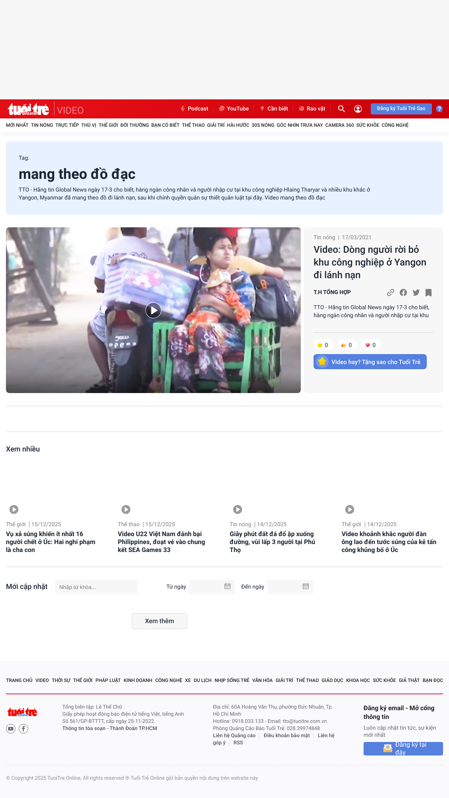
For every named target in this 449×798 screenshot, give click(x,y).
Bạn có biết (165, 125)
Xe (188, 680)
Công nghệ (394, 125)
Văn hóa (262, 680)
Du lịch (203, 680)
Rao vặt (311, 109)
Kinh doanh (138, 680)
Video (42, 680)
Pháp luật (108, 680)
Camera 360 (339, 125)
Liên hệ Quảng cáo (234, 736)
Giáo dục (332, 680)
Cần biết (273, 109)
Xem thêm (159, 621)
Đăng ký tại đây (411, 748)
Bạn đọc (433, 680)
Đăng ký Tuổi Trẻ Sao (401, 109)
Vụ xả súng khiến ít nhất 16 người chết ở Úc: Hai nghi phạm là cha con (50, 542)
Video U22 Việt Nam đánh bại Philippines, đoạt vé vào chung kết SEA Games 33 (161, 542)
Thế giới (108, 125)
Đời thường (134, 125)
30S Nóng (263, 125)
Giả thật (409, 680)
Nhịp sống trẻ (232, 680)
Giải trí (215, 125)
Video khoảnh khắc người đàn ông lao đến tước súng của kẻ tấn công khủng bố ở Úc (389, 542)
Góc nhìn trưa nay (300, 125)
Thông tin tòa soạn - (86, 729)
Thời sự (61, 680)
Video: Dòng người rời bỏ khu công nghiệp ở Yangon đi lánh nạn (370, 262)
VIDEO (70, 110)
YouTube (233, 109)
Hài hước (238, 125)
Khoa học (358, 680)
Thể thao (193, 125)
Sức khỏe (367, 125)
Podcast (194, 109)
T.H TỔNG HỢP (332, 292)
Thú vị (88, 125)
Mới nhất (17, 125)
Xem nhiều (23, 449)
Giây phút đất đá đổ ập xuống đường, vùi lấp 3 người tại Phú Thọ (272, 542)
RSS (238, 743)
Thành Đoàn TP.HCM (133, 729)
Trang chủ (19, 680)
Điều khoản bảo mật (287, 736)
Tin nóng (42, 125)
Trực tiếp (67, 125)
